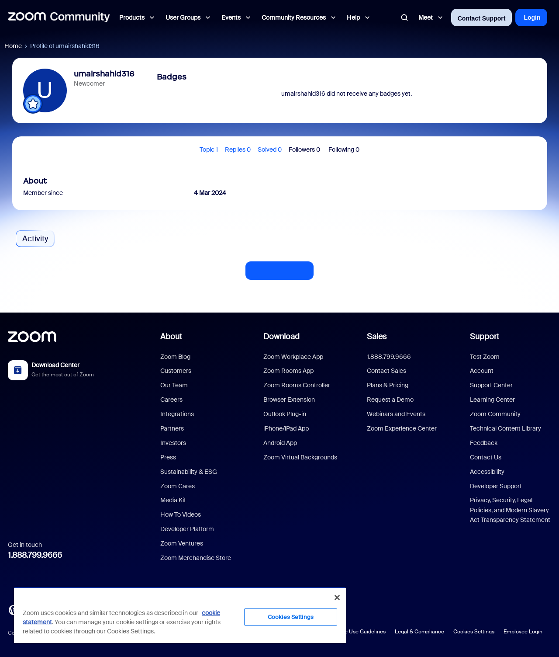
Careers (171, 399)
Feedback (483, 443)
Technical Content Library (505, 428)
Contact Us (485, 457)
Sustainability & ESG (188, 472)
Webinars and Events (396, 414)
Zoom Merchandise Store (195, 558)
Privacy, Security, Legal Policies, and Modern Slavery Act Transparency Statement (510, 510)
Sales (376, 336)
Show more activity (279, 268)
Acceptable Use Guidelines (353, 631)
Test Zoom (485, 357)
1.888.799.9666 (35, 555)
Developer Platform (187, 529)
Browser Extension (289, 399)
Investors (173, 443)
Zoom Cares (177, 486)
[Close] (337, 597)
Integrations (177, 414)
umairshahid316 (104, 74)
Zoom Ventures (181, 543)
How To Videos (180, 514)
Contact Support (482, 18)
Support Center (491, 385)
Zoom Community (495, 414)
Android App (280, 443)
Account (481, 371)
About (171, 336)
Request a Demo (390, 399)
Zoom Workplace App (293, 357)
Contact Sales (386, 371)
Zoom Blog (175, 357)
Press (168, 457)
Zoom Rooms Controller (296, 385)
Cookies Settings (473, 631)
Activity (35, 238)
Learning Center (492, 399)
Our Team (174, 385)
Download (281, 336)
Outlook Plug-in (284, 414)
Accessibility (487, 472)
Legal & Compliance (419, 631)
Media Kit (173, 500)
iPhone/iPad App (286, 428)
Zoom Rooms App (288, 371)
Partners (172, 428)
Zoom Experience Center (402, 428)
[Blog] (13, 609)
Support (484, 336)
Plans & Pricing (387, 385)
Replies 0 (238, 149)
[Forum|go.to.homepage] (59, 17)
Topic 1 (209, 149)
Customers (175, 371)
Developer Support (496, 486)
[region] (180, 615)
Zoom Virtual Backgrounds (300, 457)
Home (13, 46)
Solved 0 (270, 149)
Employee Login (523, 631)
